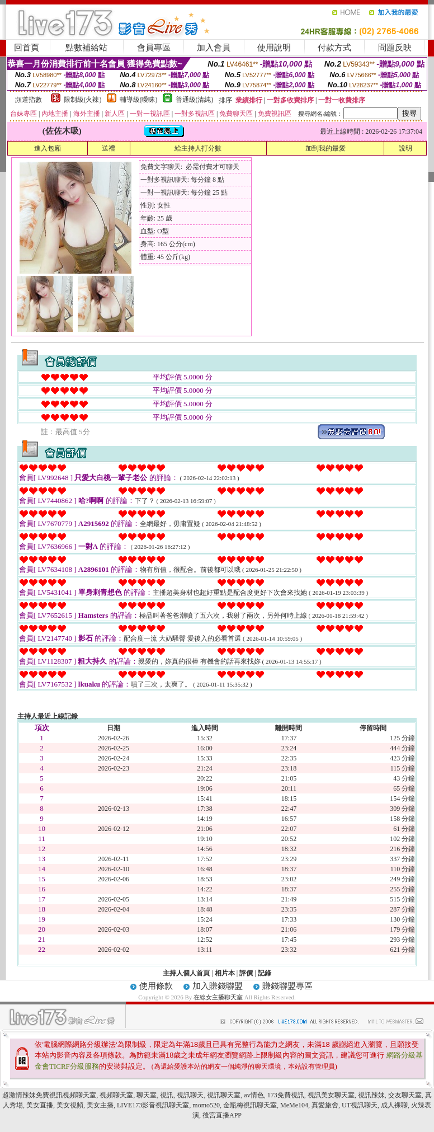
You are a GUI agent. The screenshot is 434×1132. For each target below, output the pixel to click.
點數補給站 (86, 47)
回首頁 (26, 47)
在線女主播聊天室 (218, 997)
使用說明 (274, 47)
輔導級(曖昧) (139, 100)
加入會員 (213, 47)
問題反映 (395, 47)
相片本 (225, 973)
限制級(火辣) (83, 100)
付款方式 (334, 47)
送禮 (108, 148)
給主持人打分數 (197, 148)
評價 (246, 973)
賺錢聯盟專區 (287, 985)
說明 (405, 148)
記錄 (264, 973)
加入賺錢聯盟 (217, 985)
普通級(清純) (195, 100)
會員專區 (154, 47)
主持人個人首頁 (186, 973)
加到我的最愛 (325, 148)
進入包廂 (47, 148)
